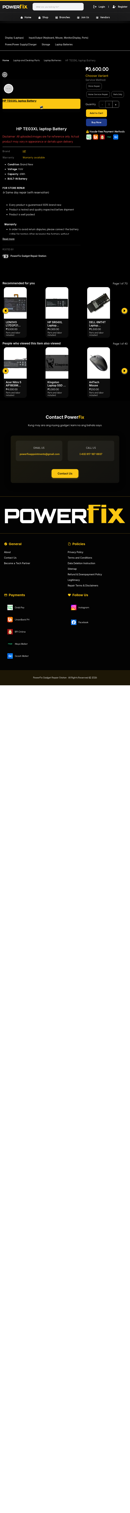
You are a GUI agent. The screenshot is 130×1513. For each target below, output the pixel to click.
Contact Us (65, 543)
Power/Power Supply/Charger (21, 44)
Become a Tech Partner (18, 636)
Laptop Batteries (64, 44)
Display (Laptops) (14, 37)
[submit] (6, 371)
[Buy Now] (106, 122)
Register (119, 7)
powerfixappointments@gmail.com (40, 521)
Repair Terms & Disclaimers (84, 660)
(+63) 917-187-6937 (89, 521)
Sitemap (72, 642)
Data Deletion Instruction (82, 636)
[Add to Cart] (106, 113)
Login (98, 7)
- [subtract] (102, 104)
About (7, 625)
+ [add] (116, 104)
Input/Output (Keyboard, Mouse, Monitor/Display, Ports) (58, 37)
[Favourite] (5, 74)
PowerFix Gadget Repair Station (29, 256)
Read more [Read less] (9, 239)
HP (24, 151)
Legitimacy (74, 654)
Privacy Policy (76, 625)
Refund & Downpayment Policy (86, 648)
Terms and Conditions (81, 630)
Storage (46, 44)
